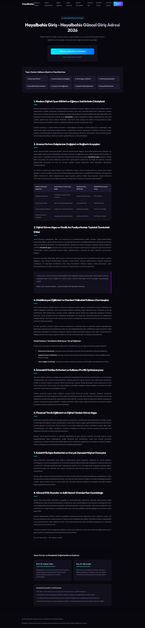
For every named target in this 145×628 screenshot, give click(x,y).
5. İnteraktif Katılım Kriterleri (36, 86)
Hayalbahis (28, 4)
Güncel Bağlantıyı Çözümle (72, 51)
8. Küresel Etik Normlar (106, 86)
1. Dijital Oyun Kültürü (33, 79)
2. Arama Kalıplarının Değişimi (60, 79)
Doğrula (118, 4)
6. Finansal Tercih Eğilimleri (59, 86)
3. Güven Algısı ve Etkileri (83, 79)
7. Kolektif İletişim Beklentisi (84, 86)
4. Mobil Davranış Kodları (107, 79)
